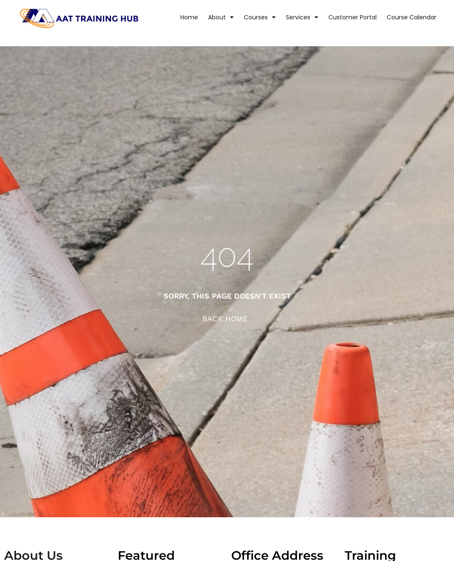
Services (302, 17)
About (221, 17)
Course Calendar (411, 17)
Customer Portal (352, 17)
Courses (260, 17)
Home (189, 17)
